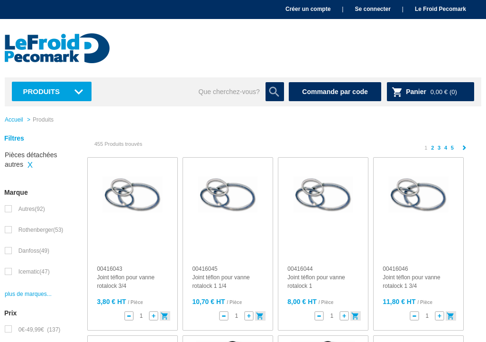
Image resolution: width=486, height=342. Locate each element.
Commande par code (334, 91)
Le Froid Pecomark (440, 9)
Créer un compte (307, 9)
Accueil (14, 119)
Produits (41, 91)
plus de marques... (28, 294)
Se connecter (372, 9)
